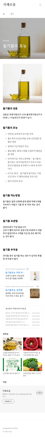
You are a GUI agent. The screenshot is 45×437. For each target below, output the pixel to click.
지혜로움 (9, 5)
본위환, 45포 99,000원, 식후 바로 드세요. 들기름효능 (15, 294)
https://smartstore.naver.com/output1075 (19, 286)
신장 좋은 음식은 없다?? (13, 322)
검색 (35, 5)
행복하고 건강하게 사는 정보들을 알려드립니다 (17, 395)
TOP (40, 429)
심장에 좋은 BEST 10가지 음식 (16, 325)
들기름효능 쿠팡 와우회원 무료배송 (15, 272)
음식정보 (9, 309)
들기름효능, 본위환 (14, 290)
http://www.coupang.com (15, 269)
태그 (12, 14)
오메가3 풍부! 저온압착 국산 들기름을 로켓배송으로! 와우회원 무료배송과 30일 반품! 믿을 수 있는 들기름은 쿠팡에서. (15, 277)
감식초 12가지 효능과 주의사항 (16, 313)
